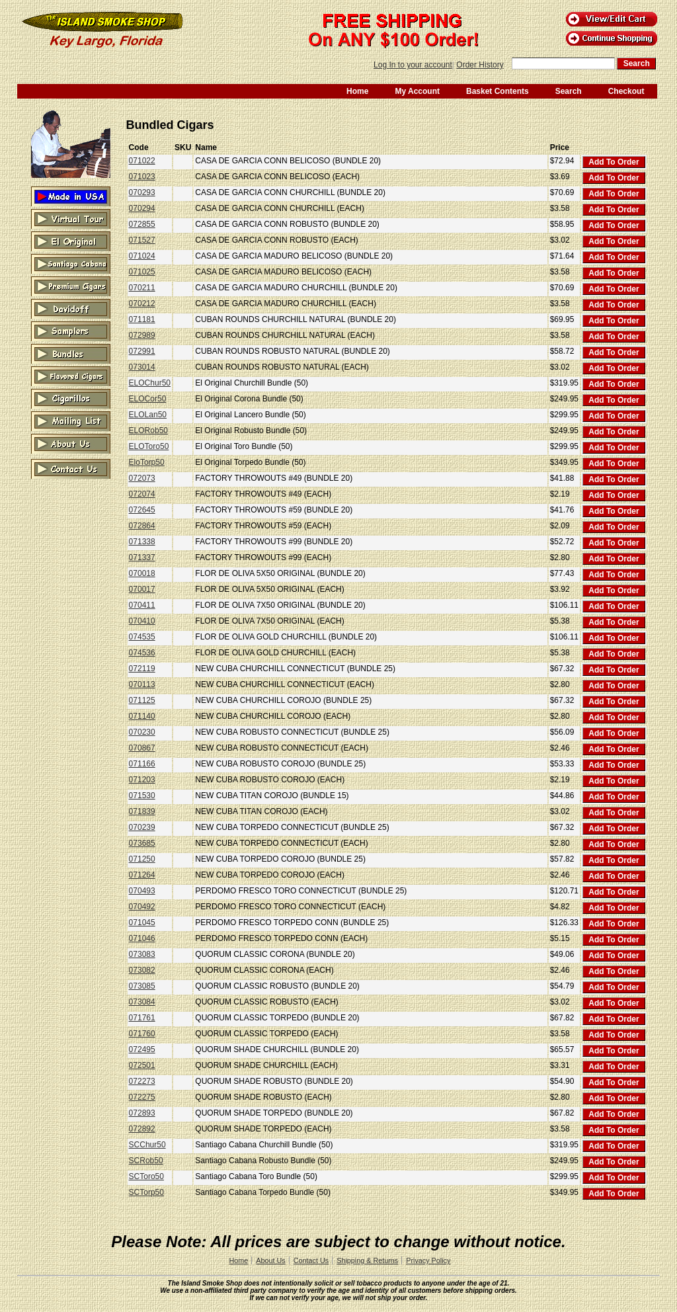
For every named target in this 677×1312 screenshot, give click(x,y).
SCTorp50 (146, 1192)
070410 (142, 621)
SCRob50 (146, 1160)
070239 (142, 827)
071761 (142, 1017)
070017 (142, 589)
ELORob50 (148, 430)
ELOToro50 (149, 446)
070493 (142, 890)
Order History (479, 64)
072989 (142, 335)
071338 (142, 541)
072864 (142, 525)
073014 (142, 367)
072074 (142, 494)
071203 (142, 779)
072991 (142, 351)
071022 (142, 160)
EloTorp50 (147, 462)
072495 (142, 1049)
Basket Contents (497, 91)
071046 (142, 938)
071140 (142, 716)
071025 (142, 271)
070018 (142, 573)
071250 (142, 859)
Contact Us (311, 1260)
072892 (142, 1128)
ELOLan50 (148, 414)
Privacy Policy (428, 1260)
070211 (142, 287)
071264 (142, 875)
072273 (142, 1081)
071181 (142, 319)
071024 (142, 256)
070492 (142, 906)
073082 (142, 970)
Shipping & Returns (367, 1260)
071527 (142, 240)
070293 (142, 192)
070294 (142, 208)
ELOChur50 (150, 383)
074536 (142, 652)
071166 (142, 763)
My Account (417, 91)
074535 (142, 636)
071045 (142, 922)
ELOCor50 (148, 398)
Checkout (626, 91)
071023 (142, 176)
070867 (142, 748)
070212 (142, 303)
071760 (142, 1033)
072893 (142, 1113)
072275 (142, 1097)
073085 (142, 986)
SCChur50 (147, 1144)
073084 (142, 1001)
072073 (142, 478)
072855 (142, 224)
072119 (142, 668)
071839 (142, 811)
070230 (142, 732)
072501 (142, 1065)
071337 (142, 557)
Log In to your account (413, 64)
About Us (270, 1260)
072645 (142, 509)
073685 (142, 843)
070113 (142, 684)
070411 (142, 605)
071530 (142, 795)
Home (357, 91)
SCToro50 (146, 1176)
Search (568, 91)
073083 (142, 954)
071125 (142, 700)
